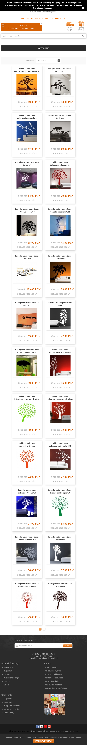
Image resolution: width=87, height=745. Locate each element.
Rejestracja (8, 702)
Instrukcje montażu (54, 685)
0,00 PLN (23, 25)
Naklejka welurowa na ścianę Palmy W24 (60, 538)
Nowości (25, 19)
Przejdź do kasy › (28, 28)
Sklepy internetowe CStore (19, 731)
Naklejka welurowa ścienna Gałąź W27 (27, 304)
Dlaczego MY (9, 667)
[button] (48, 60)
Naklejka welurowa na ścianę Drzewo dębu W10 (27, 210)
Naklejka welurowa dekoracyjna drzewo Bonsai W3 (27, 70)
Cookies (7, 674)
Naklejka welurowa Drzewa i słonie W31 (60, 116)
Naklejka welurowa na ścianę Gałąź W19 (27, 257)
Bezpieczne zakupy (11, 678)
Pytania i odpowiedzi (54, 678)
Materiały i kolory (53, 681)
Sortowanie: (30, 60)
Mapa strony (9, 713)
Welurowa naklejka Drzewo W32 (60, 304)
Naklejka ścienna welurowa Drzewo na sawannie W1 (27, 351)
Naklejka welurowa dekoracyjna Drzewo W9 (60, 163)
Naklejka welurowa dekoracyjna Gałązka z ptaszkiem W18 (27, 118)
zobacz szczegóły (27, 107)
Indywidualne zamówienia (56, 688)
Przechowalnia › (14, 28)
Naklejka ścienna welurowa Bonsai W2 (27, 163)
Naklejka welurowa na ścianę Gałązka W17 (60, 70)
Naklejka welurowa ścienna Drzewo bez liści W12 (27, 585)
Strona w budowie (44, 741)
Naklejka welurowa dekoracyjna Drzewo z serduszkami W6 (26, 446)
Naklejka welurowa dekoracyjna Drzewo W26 (60, 351)
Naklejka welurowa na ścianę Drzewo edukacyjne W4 (60, 491)
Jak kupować (51, 667)
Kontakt (7, 681)
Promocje (36, 19)
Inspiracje (60, 19)
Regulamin (8, 671)
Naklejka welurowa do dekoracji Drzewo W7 (26, 491)
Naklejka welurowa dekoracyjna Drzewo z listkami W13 (60, 399)
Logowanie (8, 699)
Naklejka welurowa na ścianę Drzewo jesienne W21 (27, 538)
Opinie (6, 685)
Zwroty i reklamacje (54, 674)
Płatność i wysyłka (53, 671)
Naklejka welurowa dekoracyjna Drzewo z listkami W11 (27, 399)
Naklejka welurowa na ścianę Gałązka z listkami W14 (60, 210)
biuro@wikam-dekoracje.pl (46, 658)
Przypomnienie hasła (12, 706)
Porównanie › (80, 41)
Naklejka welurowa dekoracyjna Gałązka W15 (60, 444)
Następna (47, 629)
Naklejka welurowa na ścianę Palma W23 (60, 257)
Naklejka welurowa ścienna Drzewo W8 (60, 585)
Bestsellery (48, 19)
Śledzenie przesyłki (11, 709)
